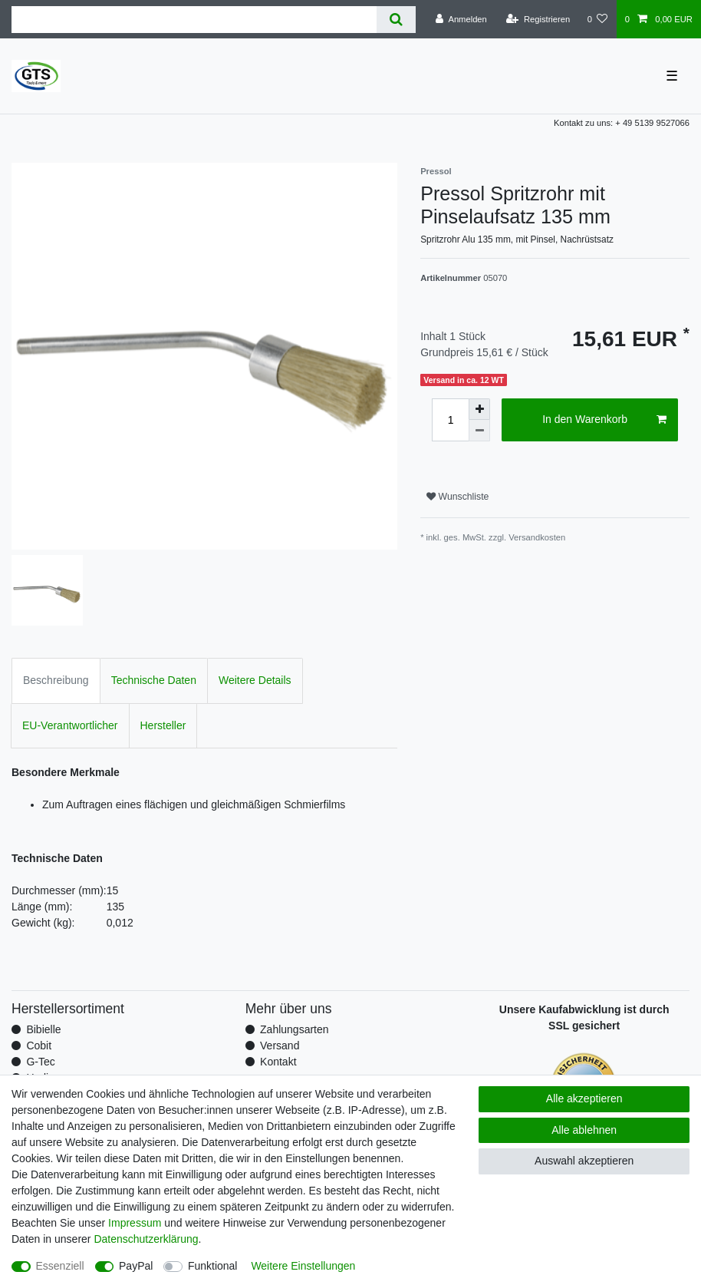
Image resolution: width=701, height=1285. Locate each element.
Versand (279, 1045)
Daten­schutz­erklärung (146, 1239)
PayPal (136, 1266)
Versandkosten (536, 537)
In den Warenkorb (604, 420)
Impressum (134, 1223)
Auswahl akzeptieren (584, 1161)
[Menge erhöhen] (479, 409)
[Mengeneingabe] (450, 419)
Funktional (213, 1266)
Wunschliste (457, 496)
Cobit (38, 1045)
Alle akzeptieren (584, 1098)
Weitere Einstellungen (303, 1266)
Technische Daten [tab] (153, 680)
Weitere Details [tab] (255, 680)
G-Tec (40, 1061)
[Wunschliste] (597, 19)
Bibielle (43, 1029)
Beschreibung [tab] (56, 680)
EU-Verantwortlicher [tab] (70, 725)
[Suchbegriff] (194, 19)
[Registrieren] (538, 19)
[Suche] (396, 19)
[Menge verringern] (479, 430)
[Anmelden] (461, 19)
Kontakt (278, 1061)
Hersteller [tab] (163, 725)
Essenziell (60, 1266)
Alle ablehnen (584, 1130)
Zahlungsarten (294, 1029)
